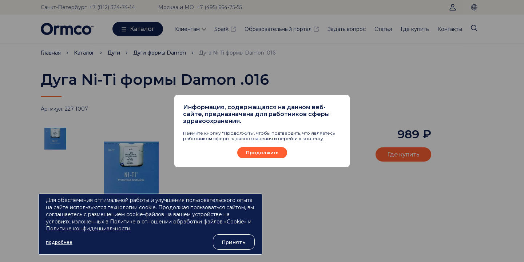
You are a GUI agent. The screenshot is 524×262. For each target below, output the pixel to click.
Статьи (383, 29)
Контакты (449, 29)
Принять (234, 242)
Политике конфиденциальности (88, 228)
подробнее (59, 242)
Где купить (415, 29)
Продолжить (262, 152)
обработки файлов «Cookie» (210, 221)
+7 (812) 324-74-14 (112, 7)
